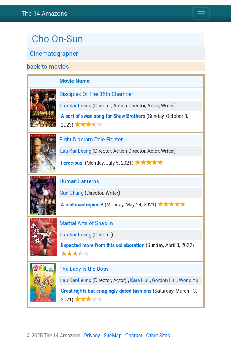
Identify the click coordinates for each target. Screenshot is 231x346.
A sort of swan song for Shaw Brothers (103, 116)
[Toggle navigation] (200, 13)
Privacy (92, 335)
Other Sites (158, 335)
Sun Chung (72, 193)
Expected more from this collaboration (103, 245)
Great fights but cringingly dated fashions (106, 291)
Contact (134, 335)
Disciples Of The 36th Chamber (96, 94)
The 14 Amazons (44, 13)
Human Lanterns (79, 181)
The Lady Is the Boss (84, 269)
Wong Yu (188, 280)
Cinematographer (54, 53)
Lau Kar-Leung (76, 105)
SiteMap (113, 335)
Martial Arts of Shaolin (86, 223)
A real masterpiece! (82, 205)
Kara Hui (139, 280)
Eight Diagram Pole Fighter (91, 139)
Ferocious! (72, 163)
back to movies (48, 66)
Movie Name (75, 81)
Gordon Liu (164, 280)
